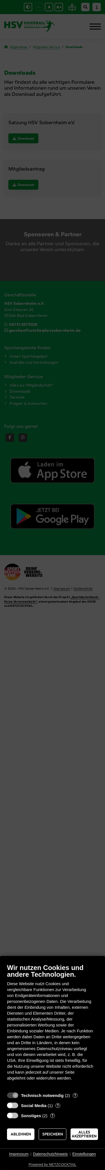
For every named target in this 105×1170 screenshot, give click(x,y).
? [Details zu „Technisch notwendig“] (75, 1095)
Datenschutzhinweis (50, 1154)
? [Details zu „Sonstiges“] (52, 1115)
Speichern (52, 1134)
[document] (52, 1026)
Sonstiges (31, 1115)
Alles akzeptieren (84, 1134)
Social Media (33, 1105)
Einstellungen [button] (84, 1154)
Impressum (19, 1154)
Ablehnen (21, 1134)
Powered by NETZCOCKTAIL (52, 1164)
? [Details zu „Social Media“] (58, 1105)
